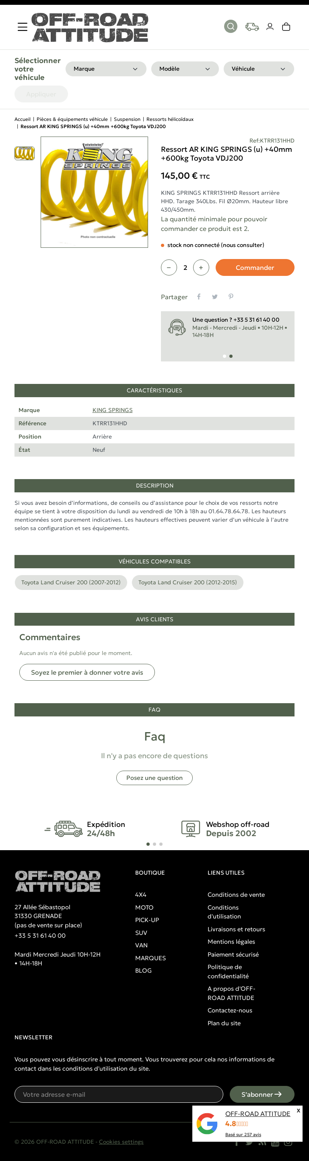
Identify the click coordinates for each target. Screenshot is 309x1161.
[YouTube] (275, 1141)
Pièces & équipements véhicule (72, 119)
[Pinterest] (231, 296)
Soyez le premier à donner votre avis (87, 672)
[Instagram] (288, 1141)
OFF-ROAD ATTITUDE (257, 1114)
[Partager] (198, 296)
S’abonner (262, 1094)
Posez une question (154, 777)
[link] (286, 27)
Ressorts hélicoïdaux (170, 119)
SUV (141, 933)
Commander (255, 267)
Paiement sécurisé (233, 954)
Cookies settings (121, 1141)
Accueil (22, 119)
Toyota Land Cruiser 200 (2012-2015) (187, 582)
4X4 (140, 894)
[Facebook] (236, 1141)
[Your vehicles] (252, 27)
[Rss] (262, 1141)
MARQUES (150, 958)
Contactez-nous (230, 1010)
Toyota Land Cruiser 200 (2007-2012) (71, 582)
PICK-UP (147, 920)
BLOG (143, 970)
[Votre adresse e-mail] (118, 1094)
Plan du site (224, 1023)
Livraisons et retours (236, 929)
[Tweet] (214, 296)
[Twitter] (249, 1141)
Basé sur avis (243, 1134)
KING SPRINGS (113, 410)
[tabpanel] (154, 425)
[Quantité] (185, 267)
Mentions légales (231, 941)
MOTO (144, 907)
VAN (141, 945)
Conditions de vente (236, 894)
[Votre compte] (270, 27)
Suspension (127, 119)
